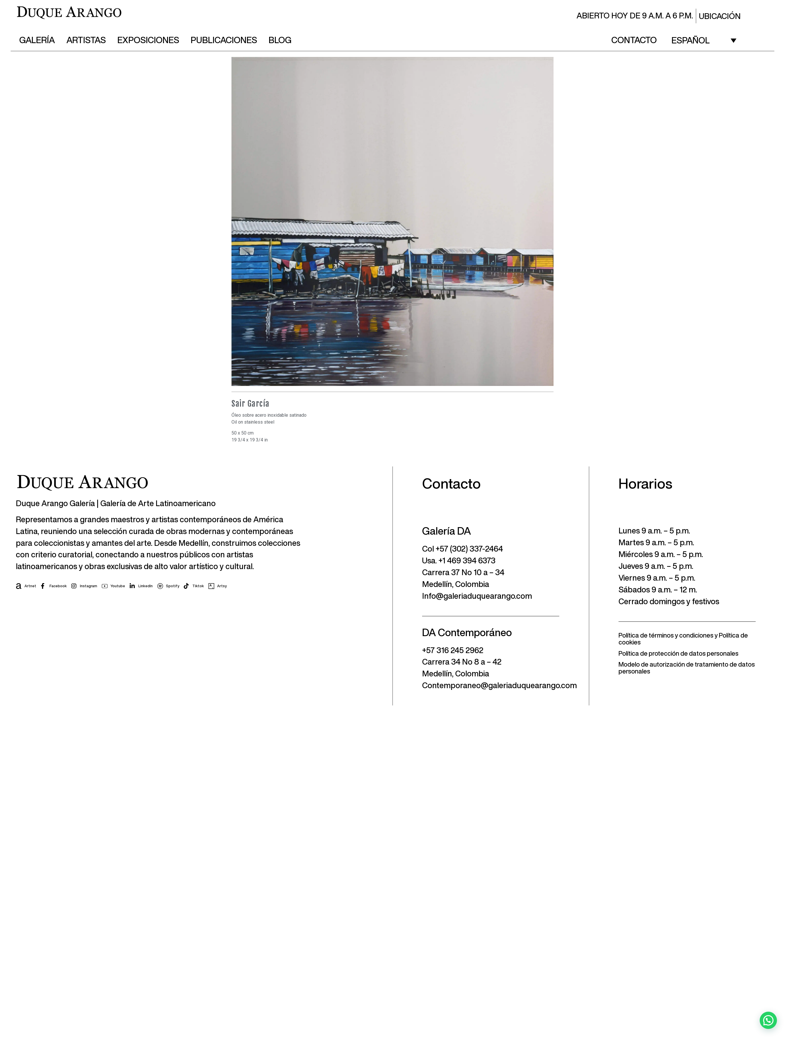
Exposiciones (148, 40)
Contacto (634, 40)
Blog (280, 40)
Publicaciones (224, 40)
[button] (768, 1020)
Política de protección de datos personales (678, 653)
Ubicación (720, 16)
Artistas (86, 40)
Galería (37, 40)
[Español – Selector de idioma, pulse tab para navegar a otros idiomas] (704, 39)
